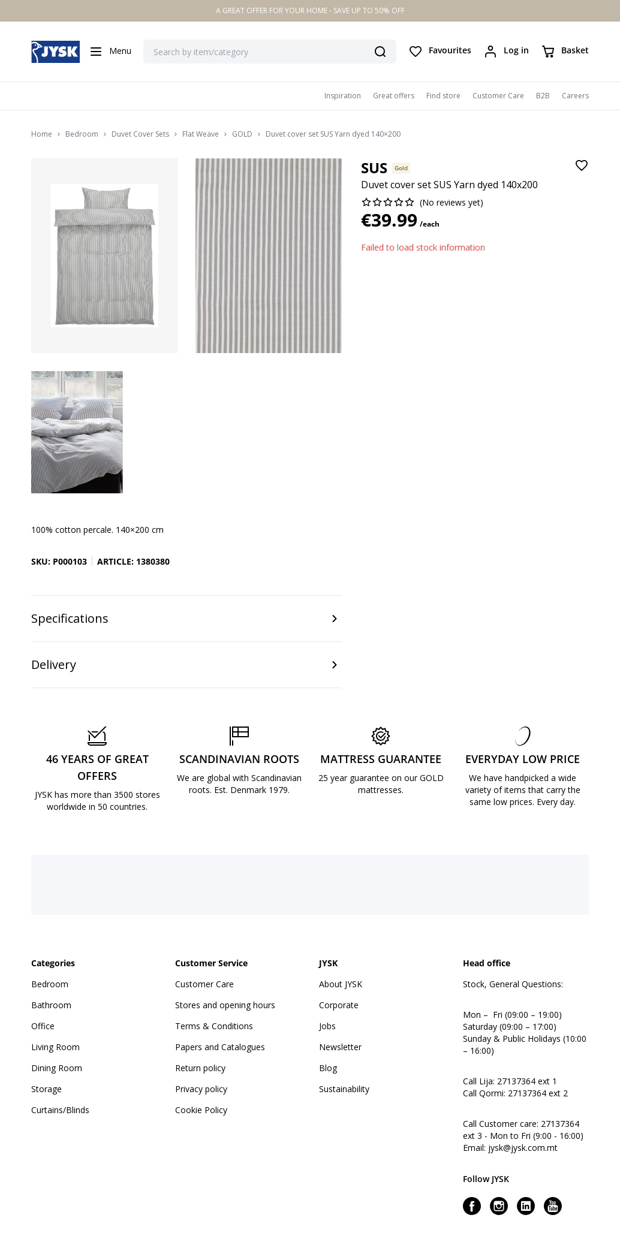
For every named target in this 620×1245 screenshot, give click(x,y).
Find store (443, 96)
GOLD (242, 134)
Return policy (200, 1068)
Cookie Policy (201, 1110)
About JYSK (340, 984)
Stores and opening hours (225, 1005)
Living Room (55, 1047)
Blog (328, 1068)
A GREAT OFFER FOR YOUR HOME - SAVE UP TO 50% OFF (310, 10)
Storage (46, 1089)
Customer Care (498, 96)
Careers (575, 96)
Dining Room (56, 1068)
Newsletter (340, 1047)
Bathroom (51, 1005)
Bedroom (81, 134)
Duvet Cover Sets (140, 134)
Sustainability (344, 1089)
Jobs (327, 1026)
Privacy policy (201, 1089)
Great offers (393, 96)
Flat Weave (200, 134)
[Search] (380, 52)
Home (41, 134)
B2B (543, 96)
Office (43, 1026)
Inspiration (342, 96)
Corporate (339, 1005)
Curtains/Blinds (60, 1110)
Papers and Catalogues (220, 1047)
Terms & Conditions (214, 1026)
